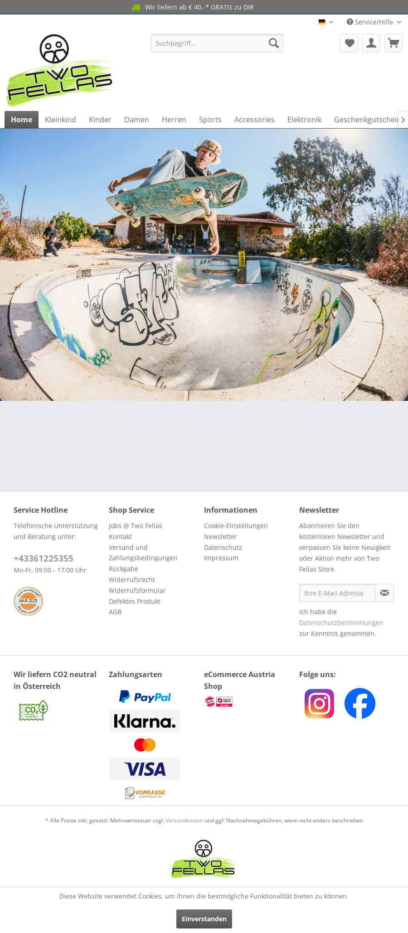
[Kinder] (100, 119)
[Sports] (210, 119)
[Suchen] (273, 43)
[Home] (22, 119)
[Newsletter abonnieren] (384, 593)
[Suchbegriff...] (217, 43)
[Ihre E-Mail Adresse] (337, 593)
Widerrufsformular (137, 590)
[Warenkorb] (393, 43)
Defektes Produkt (134, 601)
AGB (115, 611)
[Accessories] (254, 119)
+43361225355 (43, 558)
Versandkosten (184, 820)
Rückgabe (123, 568)
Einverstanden (204, 918)
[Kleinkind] (61, 119)
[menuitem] (217, 43)
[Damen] (136, 119)
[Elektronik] (304, 119)
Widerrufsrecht (132, 579)
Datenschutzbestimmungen (341, 622)
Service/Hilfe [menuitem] (371, 22)
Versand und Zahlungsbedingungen (143, 553)
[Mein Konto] (371, 43)
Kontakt (120, 536)
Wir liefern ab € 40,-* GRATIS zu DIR (192, 7)
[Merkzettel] (349, 43)
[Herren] (174, 119)
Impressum (221, 557)
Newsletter (220, 536)
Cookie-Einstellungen (236, 525)
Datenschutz (223, 547)
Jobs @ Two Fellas (135, 525)
